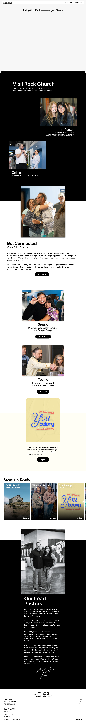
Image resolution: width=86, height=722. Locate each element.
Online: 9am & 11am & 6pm (10, 703)
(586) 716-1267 (7, 711)
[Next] (83, 501)
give (81, 699)
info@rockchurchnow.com (10, 713)
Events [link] (76, 2)
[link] (43, 38)
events (80, 701)
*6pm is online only (9, 705)
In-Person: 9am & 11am (10, 701)
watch (80, 703)
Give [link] (81, 2)
